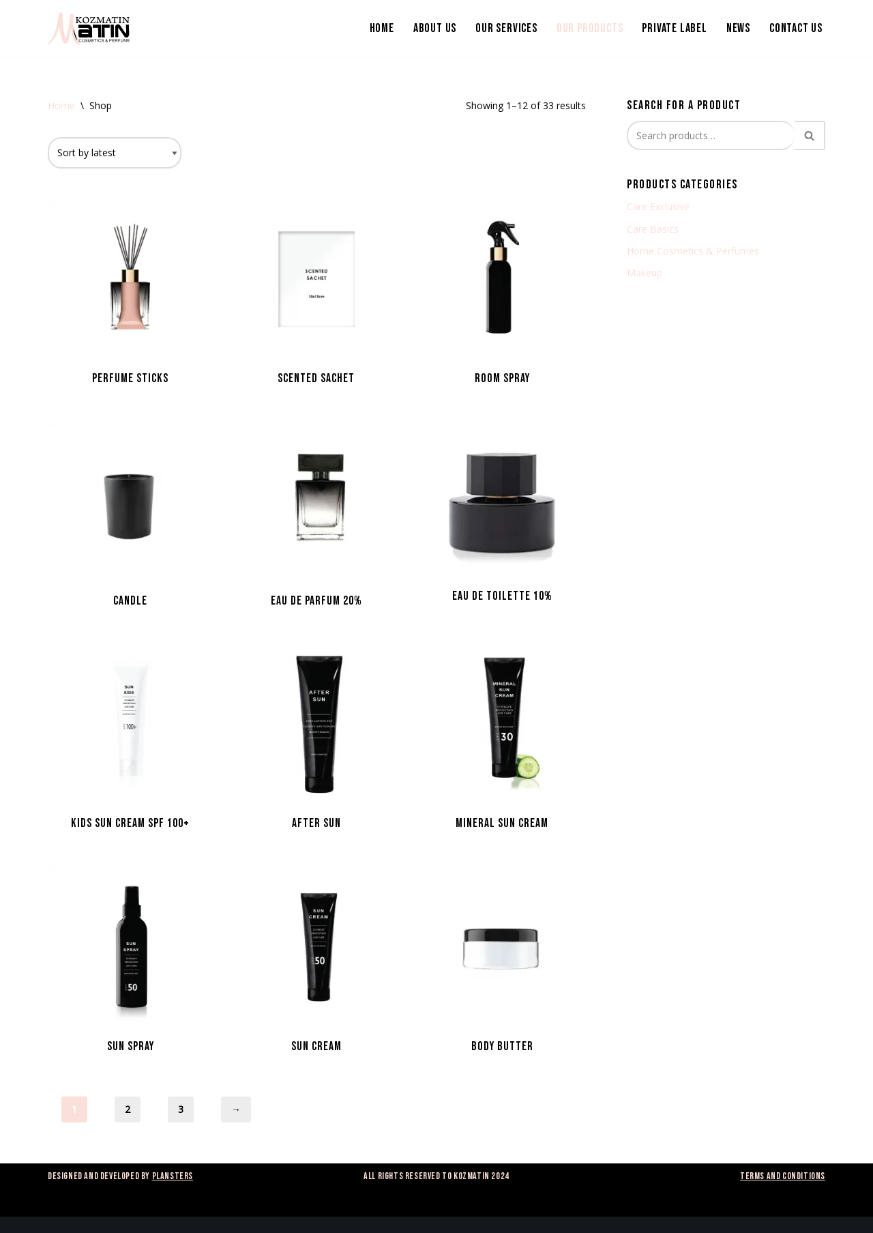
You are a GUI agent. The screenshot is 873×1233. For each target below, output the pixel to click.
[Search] (711, 135)
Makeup (644, 272)
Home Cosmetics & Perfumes (693, 250)
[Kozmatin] (89, 28)
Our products (590, 28)
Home (382, 28)
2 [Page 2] (127, 1109)
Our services (506, 28)
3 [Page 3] (180, 1109)
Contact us (796, 28)
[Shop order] (114, 153)
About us (434, 28)
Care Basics (653, 228)
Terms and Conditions (782, 1176)
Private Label (674, 28)
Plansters (172, 1176)
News (738, 28)
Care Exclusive (658, 206)
